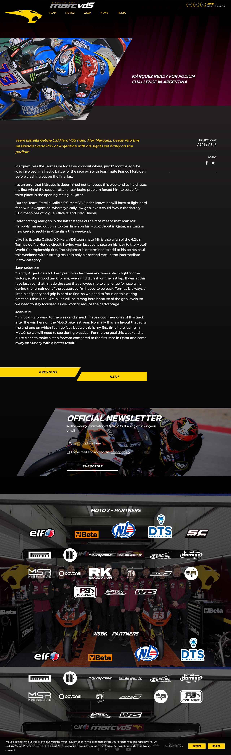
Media (121, 12)
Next (114, 376)
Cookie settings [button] (173, 746)
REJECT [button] (216, 746)
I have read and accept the (100, 452)
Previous (48, 372)
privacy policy (120, 452)
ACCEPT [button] (197, 746)
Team (52, 12)
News (104, 12)
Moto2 (70, 12)
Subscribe (92, 466)
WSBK (87, 12)
